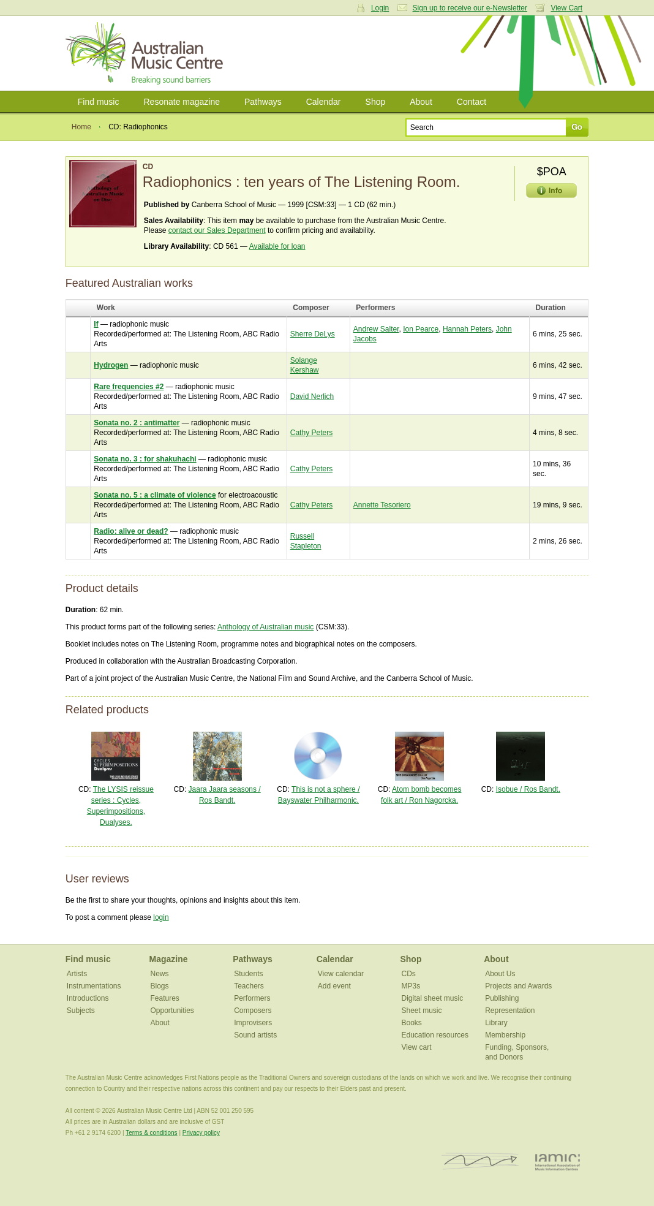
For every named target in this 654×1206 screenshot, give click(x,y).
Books (411, 1022)
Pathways (263, 102)
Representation (510, 1010)
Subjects (81, 1010)
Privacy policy (201, 1132)
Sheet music (421, 1010)
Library (496, 1022)
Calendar (323, 102)
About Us (500, 973)
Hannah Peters (467, 329)
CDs (408, 973)
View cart (416, 1047)
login (160, 917)
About (421, 102)
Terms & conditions (151, 1132)
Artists (77, 973)
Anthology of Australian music (265, 627)
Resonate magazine (181, 102)
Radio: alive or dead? (131, 531)
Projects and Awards (518, 986)
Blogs (159, 986)
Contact (471, 102)
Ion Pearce (420, 329)
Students (248, 973)
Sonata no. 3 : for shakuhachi (145, 459)
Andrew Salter (376, 329)
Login (380, 8)
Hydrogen (111, 365)
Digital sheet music (432, 998)
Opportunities (172, 1010)
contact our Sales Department (217, 230)
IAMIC (557, 1161)
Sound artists (255, 1035)
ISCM (480, 1161)
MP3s (410, 986)
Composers (252, 1010)
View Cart (566, 8)
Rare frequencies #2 (129, 386)
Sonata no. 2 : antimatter (136, 423)
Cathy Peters (311, 432)
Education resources (434, 1035)
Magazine (168, 959)
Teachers (249, 986)
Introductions (88, 998)
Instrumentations (94, 986)
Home (81, 127)
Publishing (502, 998)
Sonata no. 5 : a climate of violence (155, 495)
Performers (252, 998)
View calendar (341, 973)
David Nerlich (312, 396)
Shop (376, 102)
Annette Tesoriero (382, 505)
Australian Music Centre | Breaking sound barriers (147, 53)
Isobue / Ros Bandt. (528, 789)
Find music (98, 102)
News (159, 973)
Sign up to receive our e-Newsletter (470, 8)
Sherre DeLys (312, 334)
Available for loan (277, 246)
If (96, 324)
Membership (505, 1035)
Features (164, 998)
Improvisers (253, 1022)
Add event (334, 986)
